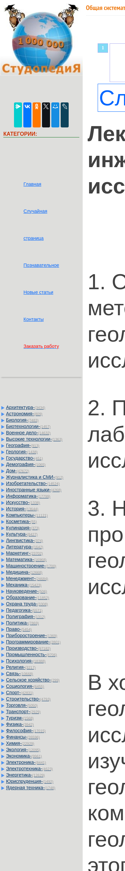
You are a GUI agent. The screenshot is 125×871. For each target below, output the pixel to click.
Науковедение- (26, 591)
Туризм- (20, 718)
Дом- (17, 470)
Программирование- (33, 641)
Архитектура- (25, 407)
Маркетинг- (24, 553)
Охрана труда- (27, 603)
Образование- (27, 597)
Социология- (25, 686)
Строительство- (28, 699)
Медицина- (24, 572)
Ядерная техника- (30, 787)
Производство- (28, 648)
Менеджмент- (27, 578)
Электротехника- (29, 768)
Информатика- (28, 496)
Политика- (22, 622)
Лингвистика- (24, 540)
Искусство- (23, 502)
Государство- (24, 458)
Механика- (23, 584)
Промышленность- (31, 654)
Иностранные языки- (33, 489)
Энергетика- (25, 775)
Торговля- (22, 705)
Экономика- (24, 756)
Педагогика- (24, 610)
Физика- (20, 724)
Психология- (25, 661)
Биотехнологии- (28, 426)
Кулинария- (22, 527)
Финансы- (23, 737)
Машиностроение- (31, 565)
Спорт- (19, 692)
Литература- (24, 546)
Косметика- (21, 521)
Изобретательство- (33, 483)
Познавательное (41, 265)
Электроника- (26, 762)
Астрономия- (24, 413)
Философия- (26, 730)
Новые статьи (38, 292)
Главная (32, 184)
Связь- (19, 673)
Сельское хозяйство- (33, 680)
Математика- (26, 559)
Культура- (22, 534)
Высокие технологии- (34, 439)
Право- (19, 629)
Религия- (21, 667)
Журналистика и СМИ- (34, 477)
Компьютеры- (27, 515)
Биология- (22, 420)
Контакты (33, 319)
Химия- (20, 743)
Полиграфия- (25, 616)
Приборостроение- (31, 635)
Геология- (22, 451)
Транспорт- (23, 711)
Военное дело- (28, 432)
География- (22, 445)
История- (22, 508)
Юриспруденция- (29, 781)
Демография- (26, 464)
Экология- (23, 749)
